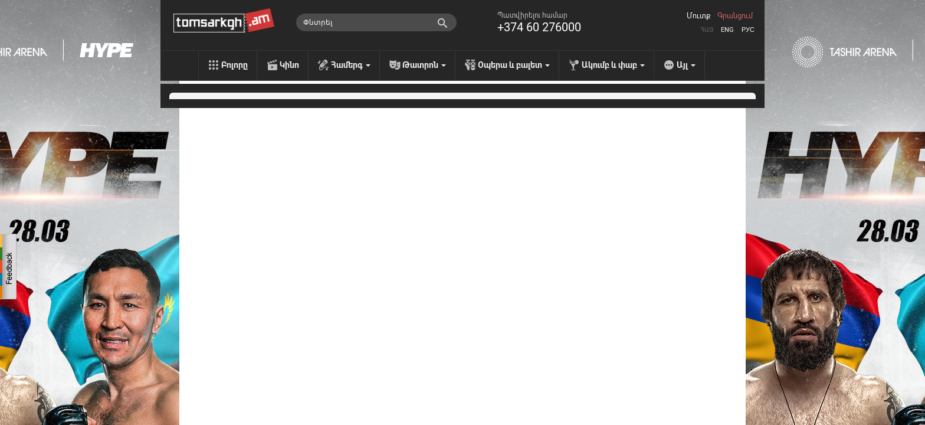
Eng (727, 30)
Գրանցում (735, 16)
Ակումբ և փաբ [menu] (613, 65)
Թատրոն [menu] (424, 65)
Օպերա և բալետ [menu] (514, 65)
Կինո (289, 65)
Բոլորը (234, 65)
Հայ (706, 30)
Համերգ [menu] (350, 65)
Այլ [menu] (686, 65)
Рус (748, 30)
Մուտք (698, 16)
